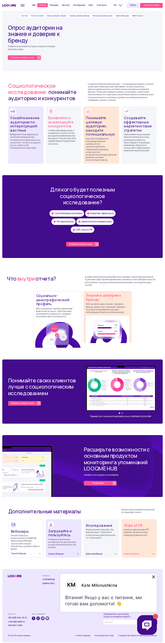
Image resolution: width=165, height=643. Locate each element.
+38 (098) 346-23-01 (17, 617)
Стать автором (147, 583)
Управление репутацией (87, 600)
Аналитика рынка (122, 16)
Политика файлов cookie (104, 635)
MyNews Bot (49, 583)
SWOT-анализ (137, 16)
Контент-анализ (70, 579)
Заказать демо (151, 5)
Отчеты (42, 5)
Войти (133, 5)
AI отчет (25, 16)
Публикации (144, 579)
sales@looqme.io (16, 621)
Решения (54, 5)
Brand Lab (66, 587)
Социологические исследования (70, 596)
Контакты (101, 5)
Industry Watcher (70, 583)
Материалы (79, 5)
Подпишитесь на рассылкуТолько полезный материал (116, 615)
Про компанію (107, 579)
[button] (119, 5)
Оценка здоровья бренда (79, 16)
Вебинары (124, 579)
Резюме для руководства (103, 16)
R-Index (65, 591)
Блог (91, 5)
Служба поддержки (82, 635)
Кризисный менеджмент (87, 594)
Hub (33, 5)
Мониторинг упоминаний (86, 580)
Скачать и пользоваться (126, 584)
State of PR (125, 590)
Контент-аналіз (37, 16)
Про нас (66, 5)
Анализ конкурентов (87, 587)
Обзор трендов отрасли (56, 16)
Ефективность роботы (88, 606)
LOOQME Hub (49, 579)
